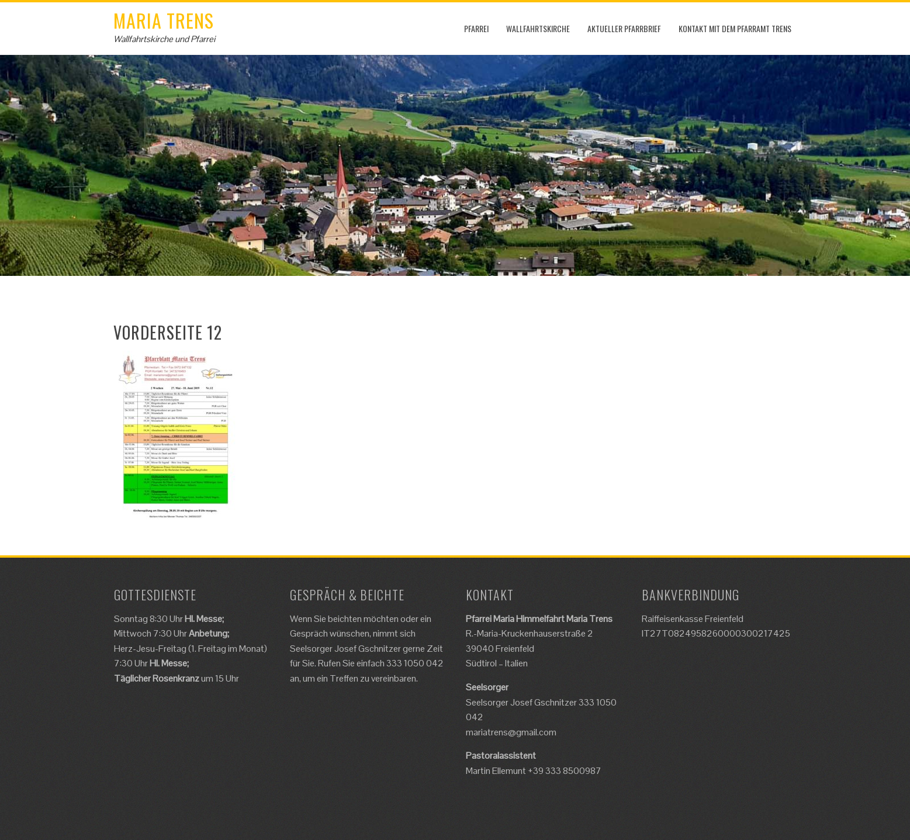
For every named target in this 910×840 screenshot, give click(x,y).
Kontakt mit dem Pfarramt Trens (735, 28)
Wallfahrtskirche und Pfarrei (164, 38)
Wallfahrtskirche (538, 28)
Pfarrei (476, 28)
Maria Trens (163, 20)
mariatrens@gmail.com (511, 732)
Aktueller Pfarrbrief (624, 28)
